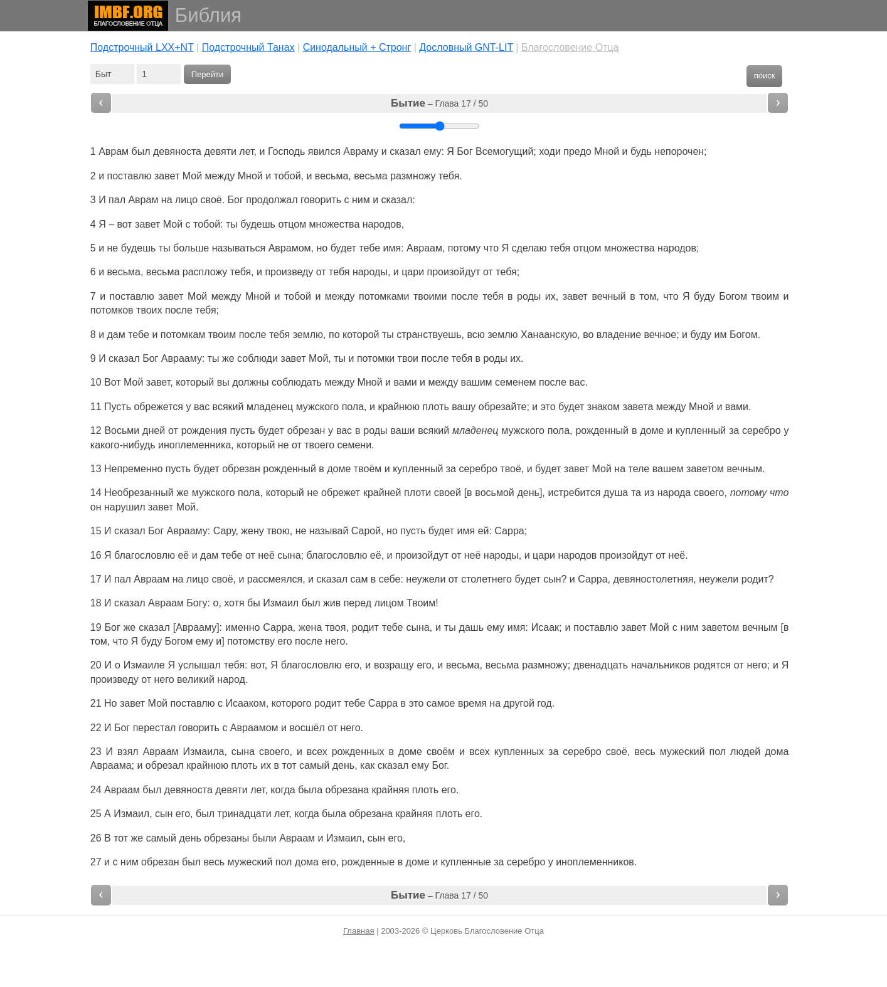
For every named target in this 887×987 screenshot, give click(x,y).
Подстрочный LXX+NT (142, 47)
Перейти (207, 74)
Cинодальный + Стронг (357, 47)
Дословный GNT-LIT (466, 47)
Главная (358, 931)
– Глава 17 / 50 (439, 103)
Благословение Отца (570, 47)
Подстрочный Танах (248, 47)
